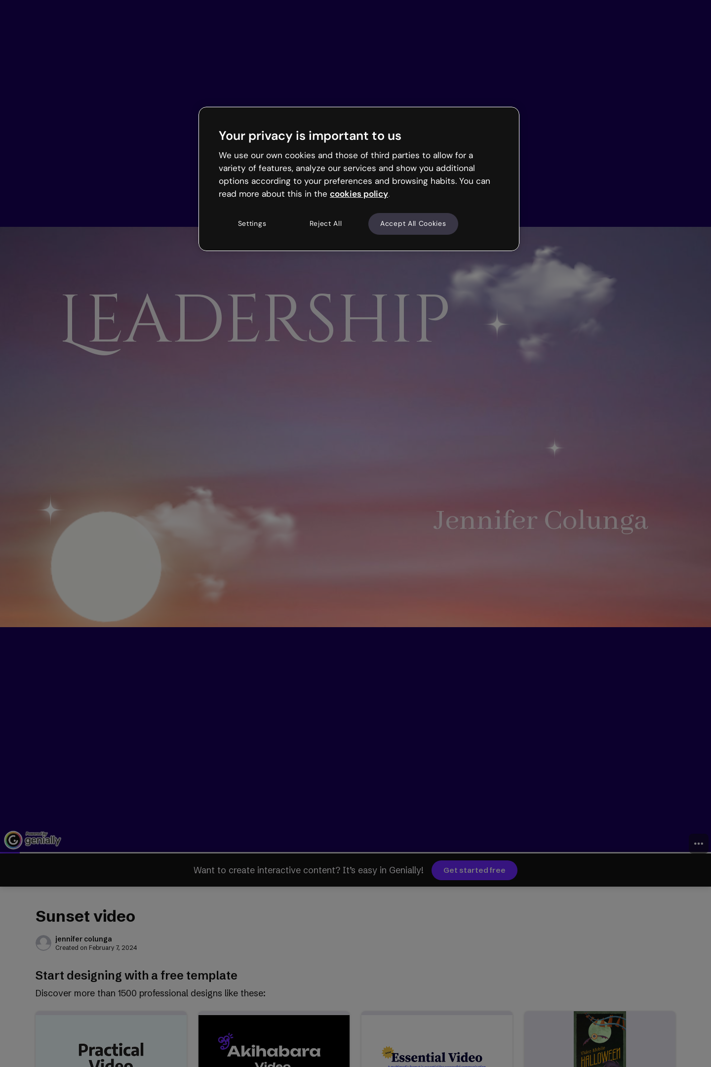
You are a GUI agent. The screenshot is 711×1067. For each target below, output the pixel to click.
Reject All (326, 223)
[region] (358, 179)
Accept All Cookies (413, 223)
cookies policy (359, 193)
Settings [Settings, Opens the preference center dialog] (252, 223)
